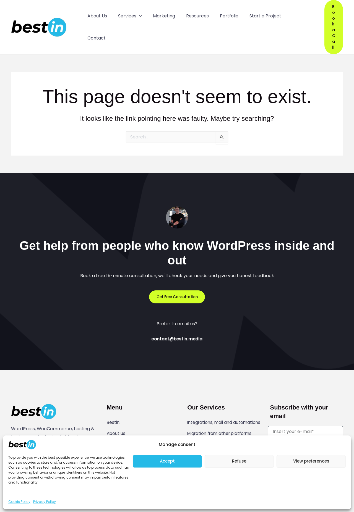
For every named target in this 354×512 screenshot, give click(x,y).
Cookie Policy (19, 501)
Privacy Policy (44, 501)
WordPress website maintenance (223, 432)
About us (116, 405)
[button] (135, 14)
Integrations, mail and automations (210, 398)
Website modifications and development (216, 421)
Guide (113, 415)
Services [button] (126, 14)
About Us (96, 14)
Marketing (158, 14)
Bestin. (114, 396)
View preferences (311, 461)
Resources (189, 14)
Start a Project (252, 14)
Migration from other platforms (221, 410)
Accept (167, 461)
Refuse (239, 461)
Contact (285, 14)
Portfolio (218, 14)
